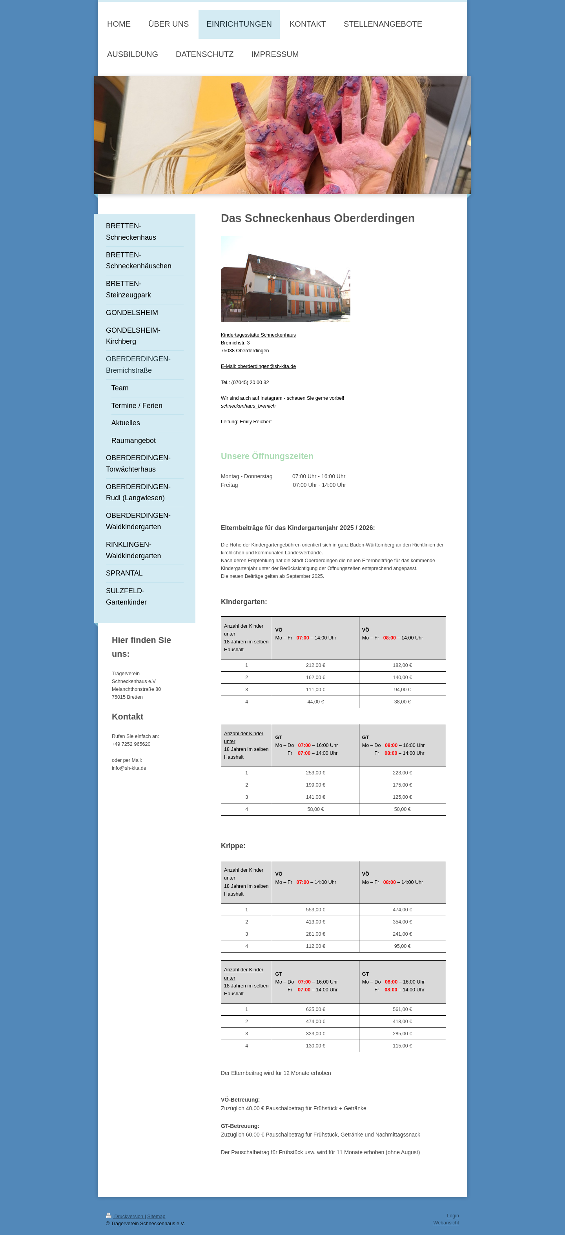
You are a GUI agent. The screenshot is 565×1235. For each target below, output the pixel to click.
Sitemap (156, 1216)
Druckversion (125, 1216)
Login (453, 1216)
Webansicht (446, 1223)
